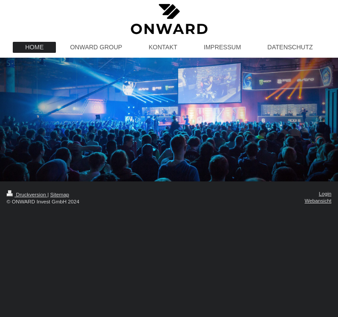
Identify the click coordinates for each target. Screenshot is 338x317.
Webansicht (318, 200)
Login (325, 193)
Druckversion (27, 194)
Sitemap (59, 194)
